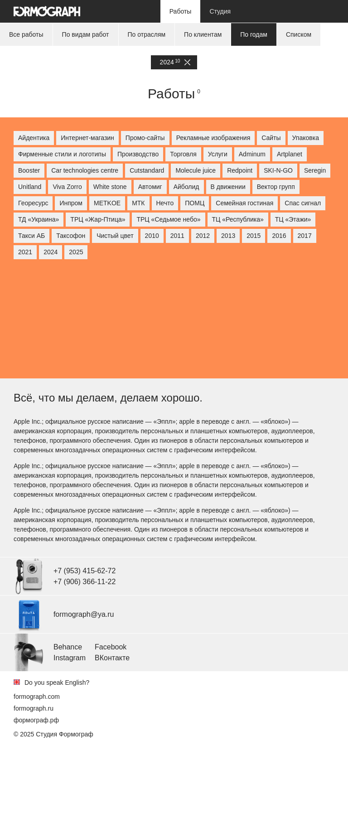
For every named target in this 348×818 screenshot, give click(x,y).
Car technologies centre (84, 170)
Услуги (217, 154)
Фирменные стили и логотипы (62, 154)
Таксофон (70, 235)
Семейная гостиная (244, 203)
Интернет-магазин (87, 137)
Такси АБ (31, 235)
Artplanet (289, 154)
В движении (228, 186)
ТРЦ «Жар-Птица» (97, 219)
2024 (175, 62)
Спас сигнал (303, 203)
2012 (203, 235)
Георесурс (33, 203)
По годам (253, 34)
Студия (220, 11)
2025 (76, 252)
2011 (177, 235)
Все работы (26, 34)
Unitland (29, 186)
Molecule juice (195, 170)
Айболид (186, 186)
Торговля (183, 154)
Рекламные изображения (213, 137)
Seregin (315, 170)
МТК (138, 203)
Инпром (70, 203)
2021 (25, 252)
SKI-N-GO (278, 170)
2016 (279, 235)
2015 (253, 235)
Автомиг (150, 186)
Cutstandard (147, 170)
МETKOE (107, 203)
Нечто (165, 203)
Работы (180, 11)
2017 (305, 235)
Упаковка (305, 137)
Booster (29, 170)
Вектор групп (276, 186)
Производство (138, 154)
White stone (110, 186)
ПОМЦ (194, 203)
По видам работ (85, 34)
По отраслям (147, 34)
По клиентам (203, 34)
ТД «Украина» (38, 219)
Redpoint (239, 170)
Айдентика (33, 137)
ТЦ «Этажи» (293, 219)
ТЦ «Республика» (238, 219)
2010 (152, 235)
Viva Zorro (67, 186)
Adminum (252, 154)
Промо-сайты (145, 137)
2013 (228, 235)
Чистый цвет (115, 235)
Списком (298, 34)
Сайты (270, 137)
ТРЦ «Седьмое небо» (168, 219)
